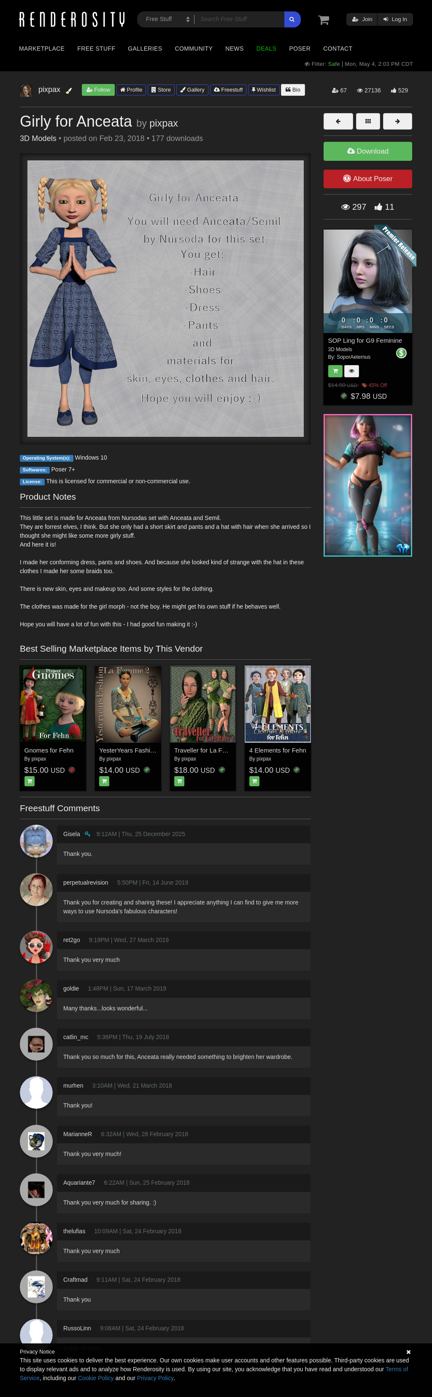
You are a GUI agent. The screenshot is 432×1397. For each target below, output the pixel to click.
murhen (73, 1085)
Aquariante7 (79, 1182)
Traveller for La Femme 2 (209, 750)
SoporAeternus (353, 357)
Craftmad (75, 1279)
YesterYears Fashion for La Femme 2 (151, 750)
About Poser (367, 178)
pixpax (163, 123)
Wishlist (263, 90)
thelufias (74, 1231)
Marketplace (42, 48)
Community (194, 48)
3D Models (38, 138)
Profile (131, 90)
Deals (266, 48)
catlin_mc (75, 1037)
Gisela (71, 834)
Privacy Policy (155, 1378)
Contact (337, 48)
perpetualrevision (85, 882)
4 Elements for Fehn (277, 750)
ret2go (71, 940)
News (234, 48)
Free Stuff (96, 48)
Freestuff (228, 90)
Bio (293, 90)
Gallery (192, 90)
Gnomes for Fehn (49, 750)
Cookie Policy (96, 1378)
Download (368, 151)
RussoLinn (77, 1328)
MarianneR (77, 1134)
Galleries (145, 48)
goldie (71, 988)
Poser (299, 48)
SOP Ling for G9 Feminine (365, 340)
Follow (98, 90)
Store (161, 90)
